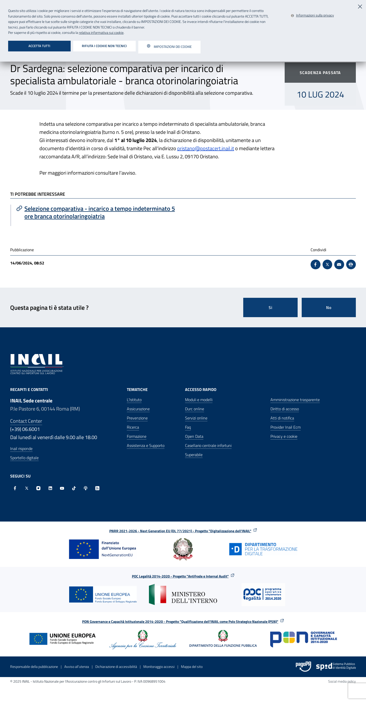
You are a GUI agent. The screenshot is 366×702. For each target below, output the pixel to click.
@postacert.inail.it (214, 148)
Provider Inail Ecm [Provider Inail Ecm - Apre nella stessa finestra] (285, 427)
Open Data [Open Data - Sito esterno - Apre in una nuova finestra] (194, 436)
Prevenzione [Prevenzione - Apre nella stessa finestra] (137, 418)
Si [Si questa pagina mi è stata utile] (270, 307)
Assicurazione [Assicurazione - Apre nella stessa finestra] (138, 409)
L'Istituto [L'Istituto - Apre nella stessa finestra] (134, 400)
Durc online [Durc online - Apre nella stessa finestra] (194, 409)
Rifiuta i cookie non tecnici (104, 45)
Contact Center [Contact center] (26, 421)
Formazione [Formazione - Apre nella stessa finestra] (136, 436)
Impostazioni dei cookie (169, 47)
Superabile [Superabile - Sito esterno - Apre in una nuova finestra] (194, 455)
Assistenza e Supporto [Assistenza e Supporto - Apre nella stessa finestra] (145, 445)
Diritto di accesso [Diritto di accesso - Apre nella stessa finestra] (284, 409)
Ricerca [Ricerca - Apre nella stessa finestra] (133, 427)
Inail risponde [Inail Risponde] (21, 448)
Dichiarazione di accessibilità (116, 666)
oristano (186, 148)
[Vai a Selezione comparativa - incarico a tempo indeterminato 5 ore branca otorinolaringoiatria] (97, 212)
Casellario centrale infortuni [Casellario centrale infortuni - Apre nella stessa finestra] (208, 445)
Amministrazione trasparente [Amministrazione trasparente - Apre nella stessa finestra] (295, 400)
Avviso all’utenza (76, 666)
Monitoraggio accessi (159, 666)
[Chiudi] (360, 6)
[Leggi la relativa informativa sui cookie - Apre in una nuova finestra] (312, 15)
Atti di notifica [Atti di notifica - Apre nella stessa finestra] (282, 418)
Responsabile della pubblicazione (34, 666)
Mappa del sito (192, 666)
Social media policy (342, 681)
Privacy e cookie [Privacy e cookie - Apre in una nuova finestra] (283, 436)
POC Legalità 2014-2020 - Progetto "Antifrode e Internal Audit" (183, 576)
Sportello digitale (24, 458)
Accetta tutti (39, 45)
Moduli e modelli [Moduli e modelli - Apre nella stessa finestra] (198, 400)
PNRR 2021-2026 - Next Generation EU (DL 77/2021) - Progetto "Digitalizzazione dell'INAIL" (183, 530)
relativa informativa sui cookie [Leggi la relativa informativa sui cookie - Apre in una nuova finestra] (101, 32)
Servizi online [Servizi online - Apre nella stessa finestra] (196, 418)
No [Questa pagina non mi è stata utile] (328, 307)
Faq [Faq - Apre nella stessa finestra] (188, 427)
